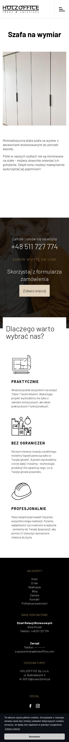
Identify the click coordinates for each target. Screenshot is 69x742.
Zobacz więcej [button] (12, 728)
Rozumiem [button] (34, 736)
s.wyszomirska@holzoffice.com (34, 651)
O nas (34, 583)
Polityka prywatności (34, 603)
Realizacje (34, 587)
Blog (34, 591)
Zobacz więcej (34, 290)
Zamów (34, 595)
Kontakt (34, 599)
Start (34, 579)
